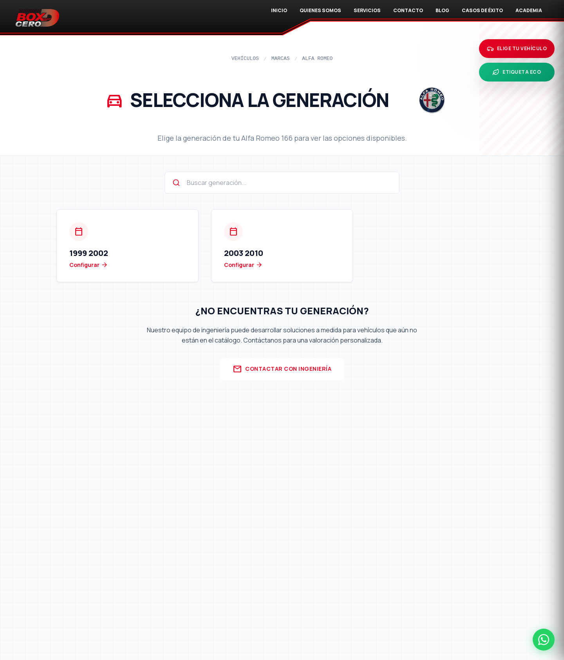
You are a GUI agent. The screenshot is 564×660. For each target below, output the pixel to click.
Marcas (280, 58)
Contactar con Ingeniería (282, 369)
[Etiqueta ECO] (517, 72)
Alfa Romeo (317, 58)
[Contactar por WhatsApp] (544, 640)
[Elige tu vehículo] (517, 48)
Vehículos (245, 58)
